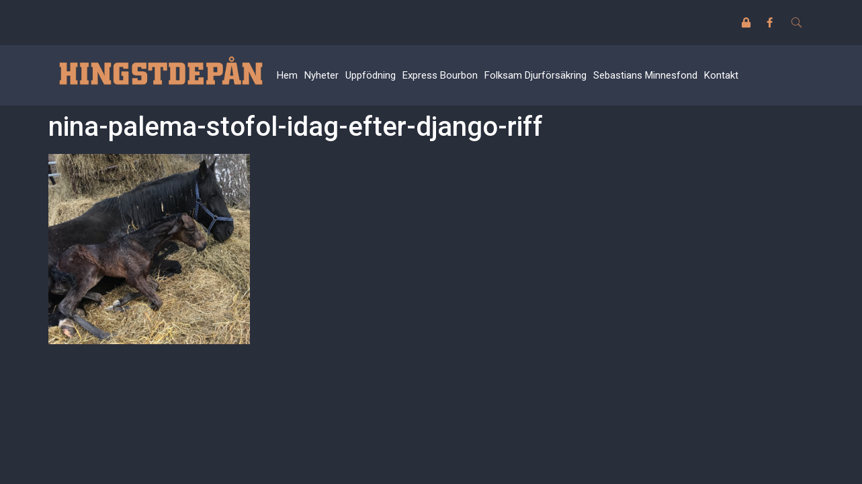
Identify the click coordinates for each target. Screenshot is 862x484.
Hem (287, 75)
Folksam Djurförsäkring (535, 75)
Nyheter (321, 75)
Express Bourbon (440, 75)
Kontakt (721, 75)
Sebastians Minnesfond (645, 75)
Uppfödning (370, 75)
